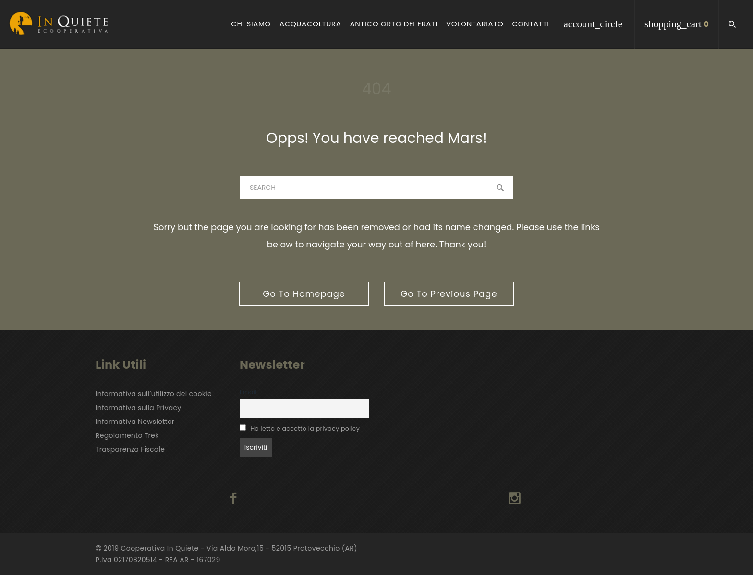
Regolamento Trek (127, 435)
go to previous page (449, 294)
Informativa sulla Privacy (139, 407)
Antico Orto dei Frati (393, 24)
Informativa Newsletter (135, 421)
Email (248, 392)
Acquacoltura (310, 24)
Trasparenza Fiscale (130, 449)
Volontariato (474, 24)
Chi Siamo (251, 24)
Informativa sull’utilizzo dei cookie (154, 394)
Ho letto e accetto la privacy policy (305, 428)
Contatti (530, 24)
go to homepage (304, 294)
